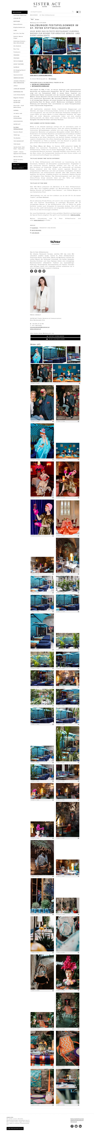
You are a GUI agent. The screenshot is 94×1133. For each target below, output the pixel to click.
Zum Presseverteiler (15, 1128)
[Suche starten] (73, 11)
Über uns (19, 164)
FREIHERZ (16, 55)
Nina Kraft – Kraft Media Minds (19, 106)
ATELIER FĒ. (17, 18)
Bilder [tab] (37, 19)
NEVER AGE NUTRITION (17, 101)
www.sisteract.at (35, 329)
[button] (78, 12)
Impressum (74, 1121)
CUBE (15, 30)
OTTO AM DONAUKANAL (18, 117)
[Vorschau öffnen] (55, 55)
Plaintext (35, 227)
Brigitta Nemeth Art (19, 27)
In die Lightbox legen (55, 339)
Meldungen (20, 12)
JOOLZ (16, 85)
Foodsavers (17, 52)
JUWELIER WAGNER (19, 88)
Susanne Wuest (18, 132)
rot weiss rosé (18, 113)
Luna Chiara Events (19, 94)
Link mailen (35, 232)
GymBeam (16, 67)
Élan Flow (16, 49)
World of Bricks (18, 156)
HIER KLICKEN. (75, 215)
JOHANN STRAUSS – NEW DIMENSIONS (20, 81)
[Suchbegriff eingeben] (52, 11)
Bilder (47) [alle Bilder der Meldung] (35, 344)
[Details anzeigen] (79, 383)
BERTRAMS (17, 21)
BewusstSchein (18, 24)
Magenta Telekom (19, 97)
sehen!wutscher (18, 121)
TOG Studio (17, 144)
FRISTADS (16, 58)
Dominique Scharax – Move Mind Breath (20, 42)
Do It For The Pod (19, 33)
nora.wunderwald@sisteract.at (39, 327)
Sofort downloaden (55, 336)
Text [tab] (32, 19)
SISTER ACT (17, 124)
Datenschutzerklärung (77, 1120)
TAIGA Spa (17, 135)
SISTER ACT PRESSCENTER (41, 84)
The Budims (17, 138)
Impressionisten (18, 74)
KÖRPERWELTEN (18, 91)
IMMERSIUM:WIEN (19, 77)
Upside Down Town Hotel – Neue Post (19, 148)
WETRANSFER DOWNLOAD (40, 86)
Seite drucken (36, 230)
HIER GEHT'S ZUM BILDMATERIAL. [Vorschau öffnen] (41, 75)
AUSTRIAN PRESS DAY (20, 15)
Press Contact (18, 168)
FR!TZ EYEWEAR (18, 61)
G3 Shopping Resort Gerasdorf (19, 71)
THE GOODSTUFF (19, 141)
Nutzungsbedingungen (77, 1118)
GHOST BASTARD (19, 64)
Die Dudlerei (17, 46)
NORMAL (16, 110)
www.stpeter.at (39, 220)
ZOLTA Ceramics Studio (18, 160)
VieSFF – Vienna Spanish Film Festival (20, 152)
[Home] (47, 4)
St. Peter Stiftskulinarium (18, 128)
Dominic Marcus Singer (18, 37)
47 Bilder (53, 78)
